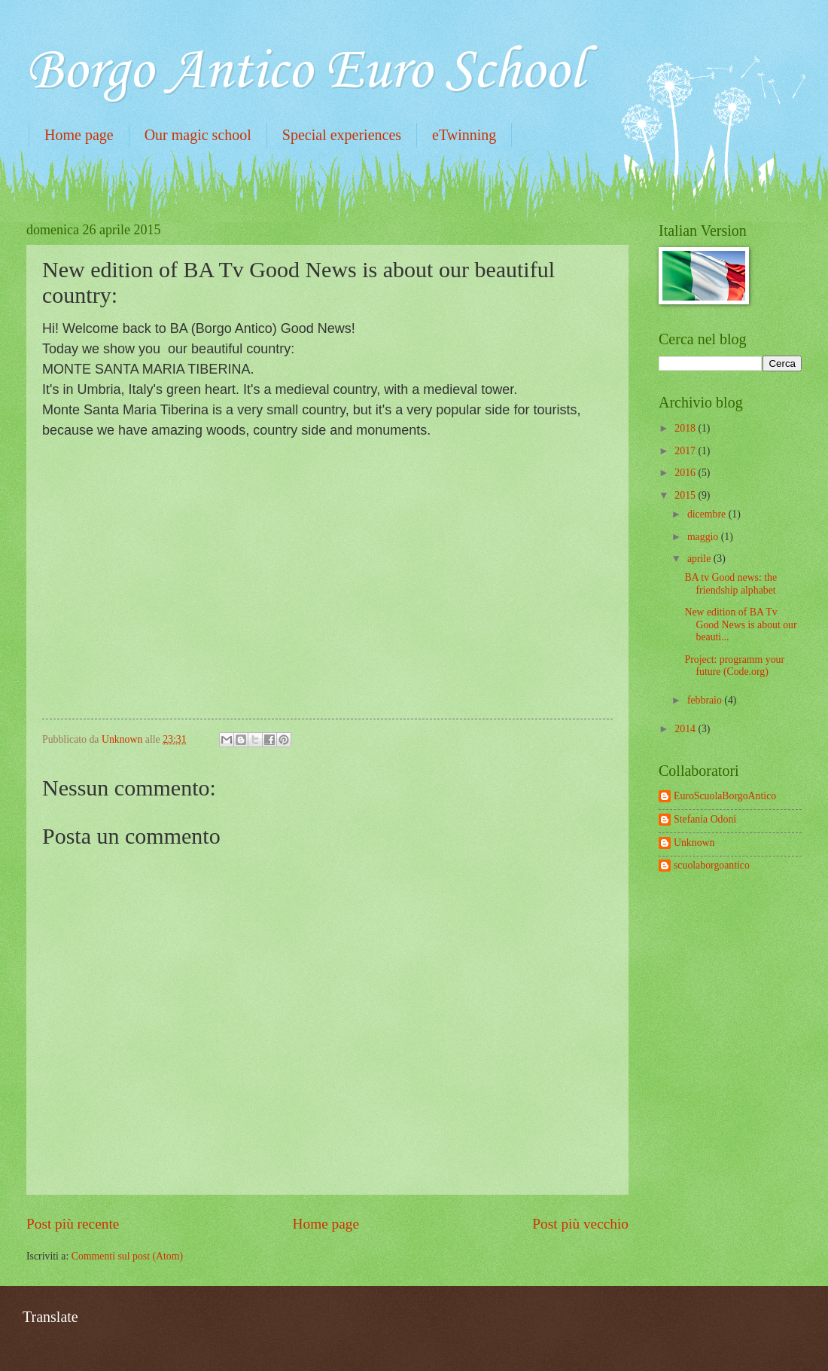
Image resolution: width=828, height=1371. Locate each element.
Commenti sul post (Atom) (127, 1256)
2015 (686, 495)
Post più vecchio (580, 1224)
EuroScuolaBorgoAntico (725, 796)
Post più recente (72, 1224)
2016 (686, 472)
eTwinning (464, 135)
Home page (79, 135)
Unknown (694, 842)
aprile (700, 558)
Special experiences (341, 135)
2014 (686, 728)
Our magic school (198, 135)
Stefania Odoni (705, 819)
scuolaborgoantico (712, 865)
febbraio (705, 700)
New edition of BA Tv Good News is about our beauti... (740, 624)
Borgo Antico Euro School (304, 72)
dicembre (708, 514)
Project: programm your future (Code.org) (734, 666)
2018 (686, 428)
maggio (704, 536)
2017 (686, 450)
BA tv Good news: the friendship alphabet (730, 584)
